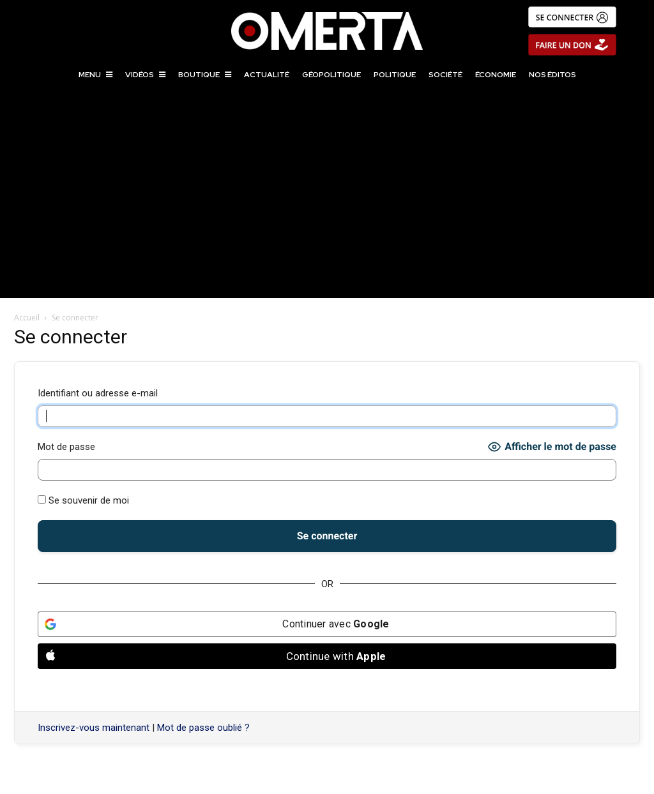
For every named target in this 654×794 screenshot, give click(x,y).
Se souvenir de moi (83, 500)
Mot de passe (66, 447)
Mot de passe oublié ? (203, 727)
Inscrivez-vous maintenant (93, 727)
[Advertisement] (327, 202)
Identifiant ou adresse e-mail (98, 393)
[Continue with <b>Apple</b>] (327, 656)
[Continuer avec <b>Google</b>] (327, 624)
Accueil (27, 317)
